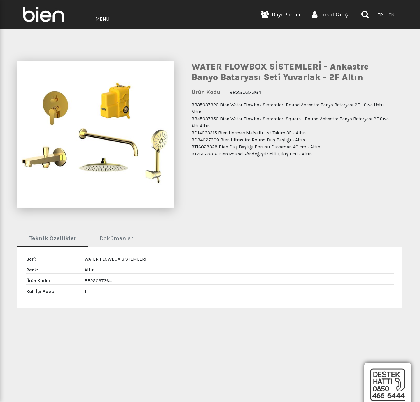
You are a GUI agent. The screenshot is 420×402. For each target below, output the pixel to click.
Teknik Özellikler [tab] (52, 238)
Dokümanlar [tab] (116, 238)
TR (380, 15)
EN (391, 15)
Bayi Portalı (280, 14)
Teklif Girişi (331, 14)
